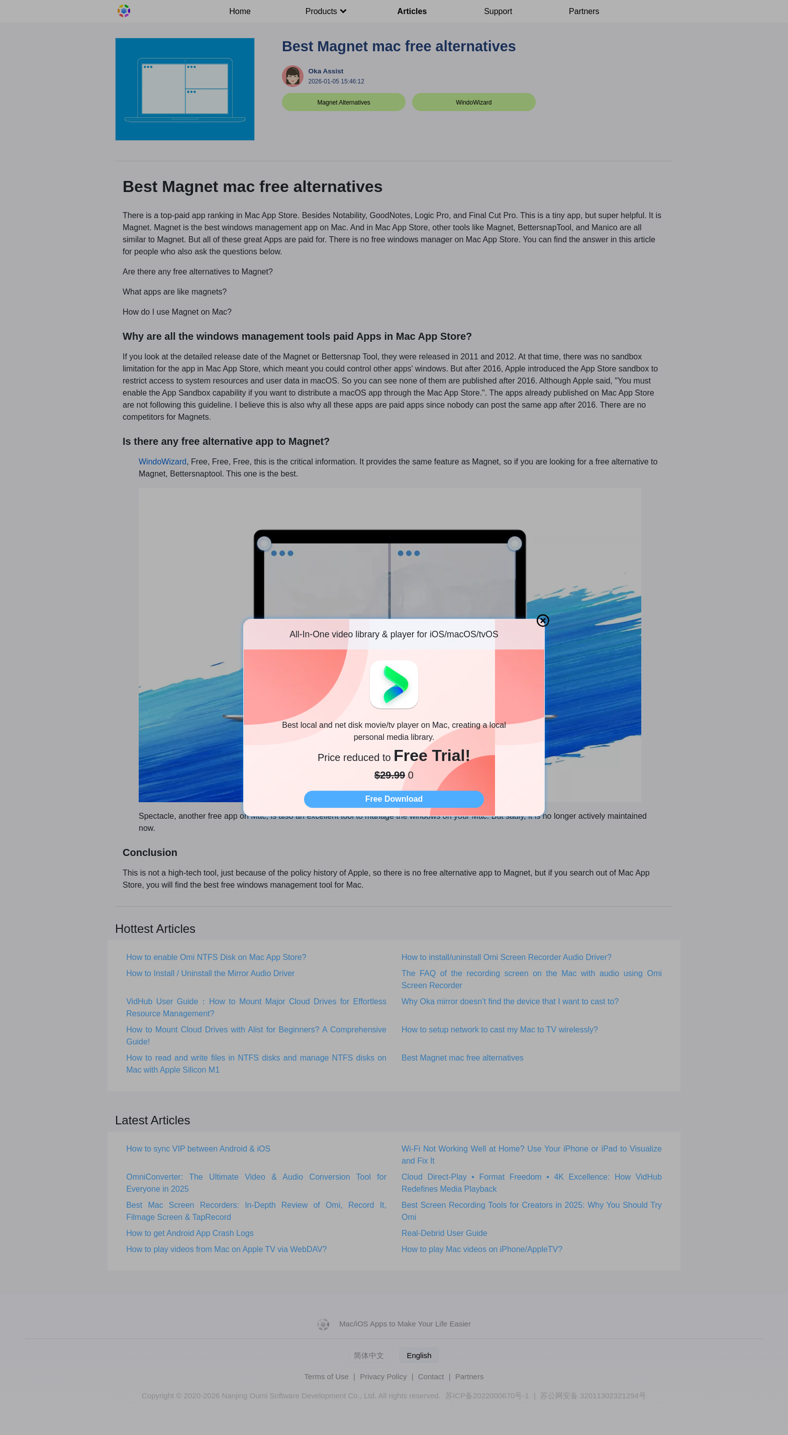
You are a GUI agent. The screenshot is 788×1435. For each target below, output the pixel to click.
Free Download (394, 799)
